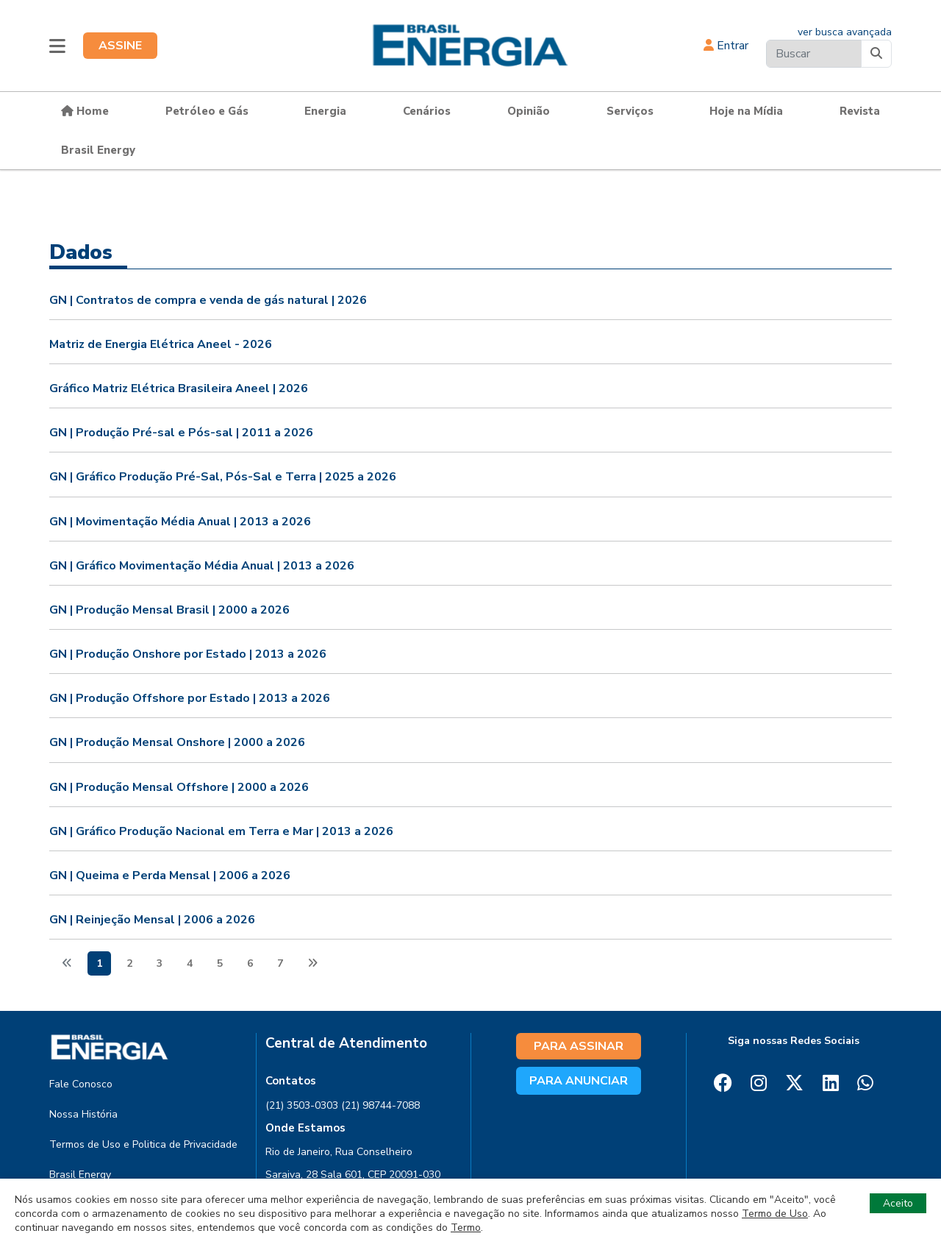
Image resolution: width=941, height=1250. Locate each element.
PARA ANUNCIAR (578, 1081)
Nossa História (83, 1114)
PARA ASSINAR (578, 1046)
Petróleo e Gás (206, 111)
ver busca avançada (845, 32)
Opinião (528, 111)
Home (85, 111)
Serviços (630, 111)
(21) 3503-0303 (301, 1105)
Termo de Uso (775, 1214)
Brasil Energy (98, 150)
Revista (860, 111)
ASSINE (120, 46)
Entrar (726, 46)
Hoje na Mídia (746, 111)
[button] (57, 46)
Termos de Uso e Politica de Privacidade (143, 1144)
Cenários (427, 111)
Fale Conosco (80, 1084)
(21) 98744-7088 (380, 1105)
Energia (325, 111)
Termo (466, 1228)
